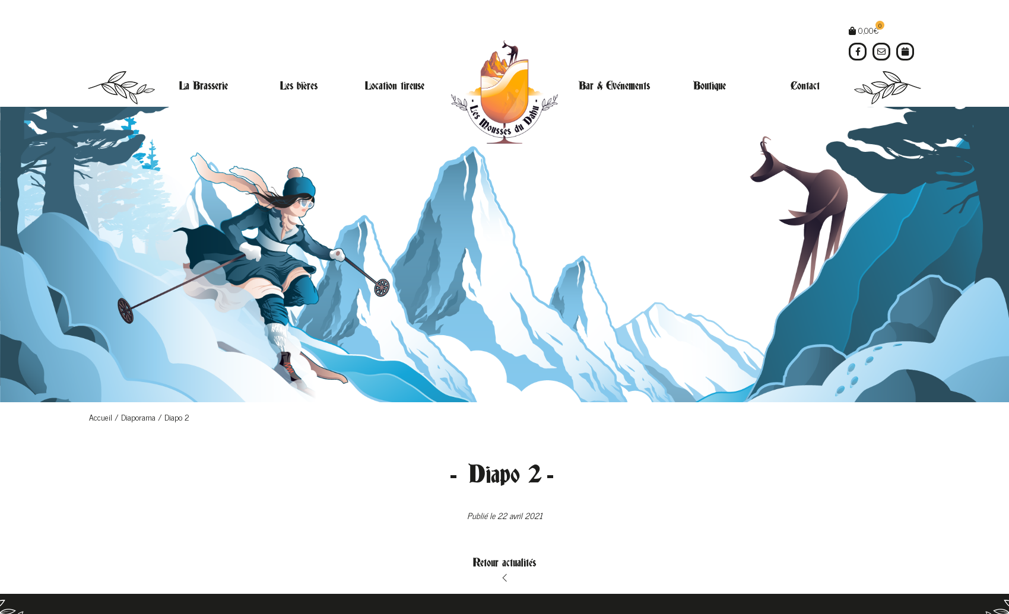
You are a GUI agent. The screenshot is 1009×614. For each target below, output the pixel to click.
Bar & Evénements (614, 86)
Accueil (100, 417)
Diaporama (138, 417)
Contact (805, 86)
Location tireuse (394, 86)
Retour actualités (504, 563)
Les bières (299, 86)
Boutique (709, 86)
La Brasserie (203, 86)
